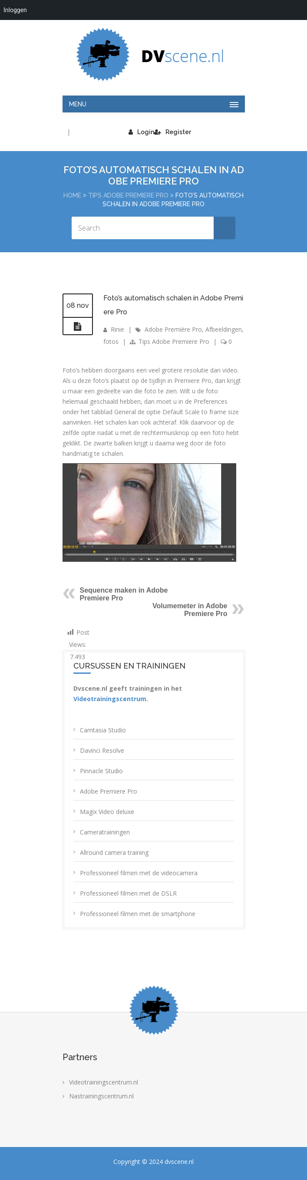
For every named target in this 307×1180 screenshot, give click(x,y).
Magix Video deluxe (107, 812)
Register (172, 132)
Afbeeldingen (223, 329)
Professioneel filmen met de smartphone (137, 914)
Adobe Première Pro (173, 329)
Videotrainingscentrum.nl (103, 1082)
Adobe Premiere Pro (108, 791)
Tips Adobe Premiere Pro (128, 195)
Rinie (117, 329)
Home (72, 195)
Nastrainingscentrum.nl (101, 1096)
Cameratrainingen (105, 832)
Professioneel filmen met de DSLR (128, 893)
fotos (111, 341)
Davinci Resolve (102, 750)
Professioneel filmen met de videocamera (139, 873)
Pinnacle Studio (101, 771)
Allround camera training (114, 852)
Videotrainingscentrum (109, 699)
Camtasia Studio (103, 730)
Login (141, 132)
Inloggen (15, 10)
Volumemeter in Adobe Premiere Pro (189, 609)
